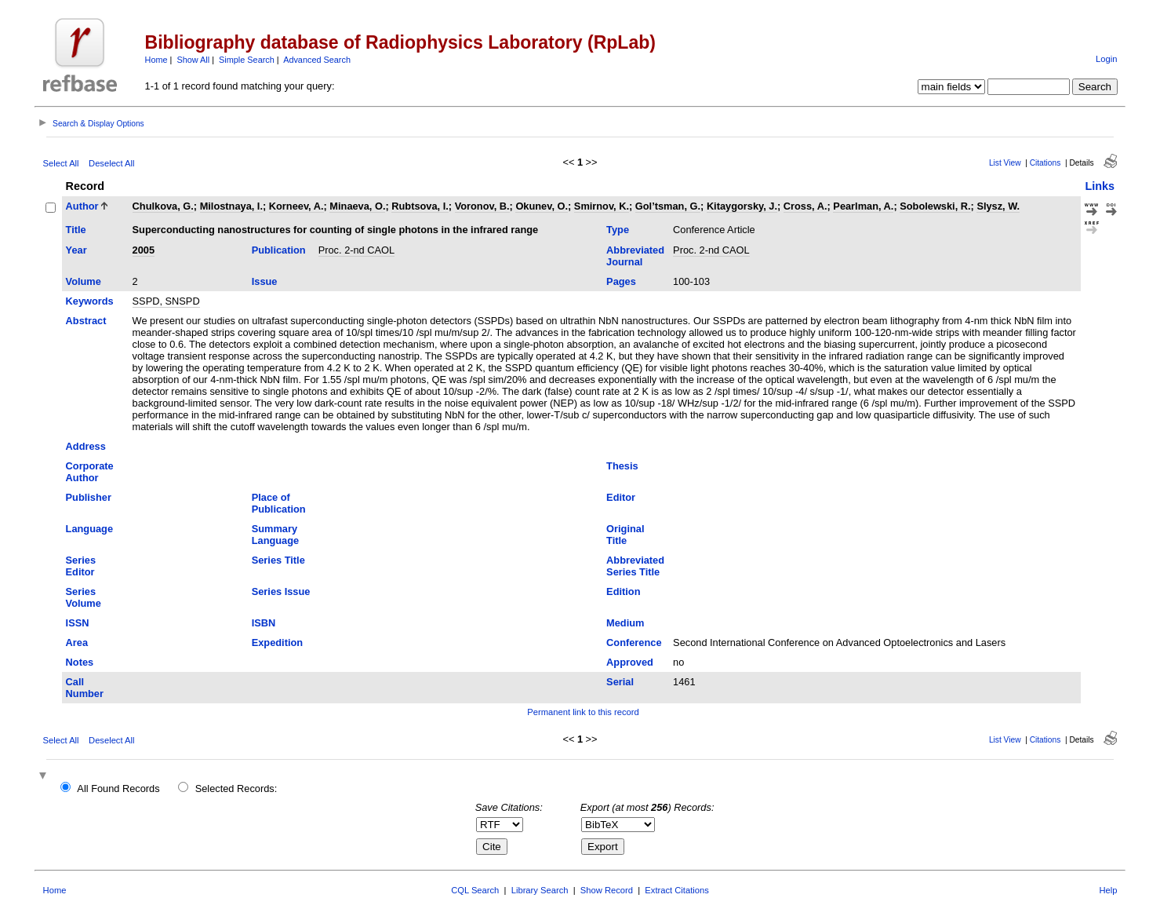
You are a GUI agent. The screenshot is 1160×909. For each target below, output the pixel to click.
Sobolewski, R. (935, 206)
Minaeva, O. (357, 206)
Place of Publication (279, 503)
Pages (621, 281)
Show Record (606, 890)
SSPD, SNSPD (166, 301)
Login (1106, 59)
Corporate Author (90, 472)
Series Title (278, 560)
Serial (620, 682)
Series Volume (83, 597)
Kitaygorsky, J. (742, 206)
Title (76, 229)
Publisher (88, 497)
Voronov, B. (482, 206)
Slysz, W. (998, 206)
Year (76, 250)
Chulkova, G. (163, 206)
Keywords (90, 301)
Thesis (622, 466)
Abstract (86, 321)
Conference (633, 642)
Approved (629, 662)
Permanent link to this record (582, 712)
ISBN (264, 623)
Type (617, 229)
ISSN (77, 623)
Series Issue (281, 591)
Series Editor (81, 566)
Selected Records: (236, 788)
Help (1108, 890)
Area (77, 642)
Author (82, 206)
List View (1005, 163)
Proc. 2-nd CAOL (356, 250)
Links (1100, 186)
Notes (80, 662)
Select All (61, 163)
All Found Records (118, 788)
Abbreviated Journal (635, 256)
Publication (279, 250)
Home (156, 59)
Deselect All (111, 163)
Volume (83, 281)
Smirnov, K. (601, 206)
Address (86, 446)
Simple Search (247, 59)
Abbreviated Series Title (635, 566)
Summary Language (275, 534)
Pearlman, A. (863, 206)
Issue (265, 281)
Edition (623, 591)
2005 (144, 250)
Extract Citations (676, 890)
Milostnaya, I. (231, 206)
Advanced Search (317, 59)
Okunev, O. (541, 206)
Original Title (625, 534)
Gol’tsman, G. (667, 206)
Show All (192, 59)
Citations (1045, 163)
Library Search (540, 890)
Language (89, 529)
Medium (625, 623)
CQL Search (475, 890)
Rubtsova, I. (420, 206)
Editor (620, 497)
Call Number (85, 687)
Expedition (277, 642)
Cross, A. (805, 206)
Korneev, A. (296, 206)
